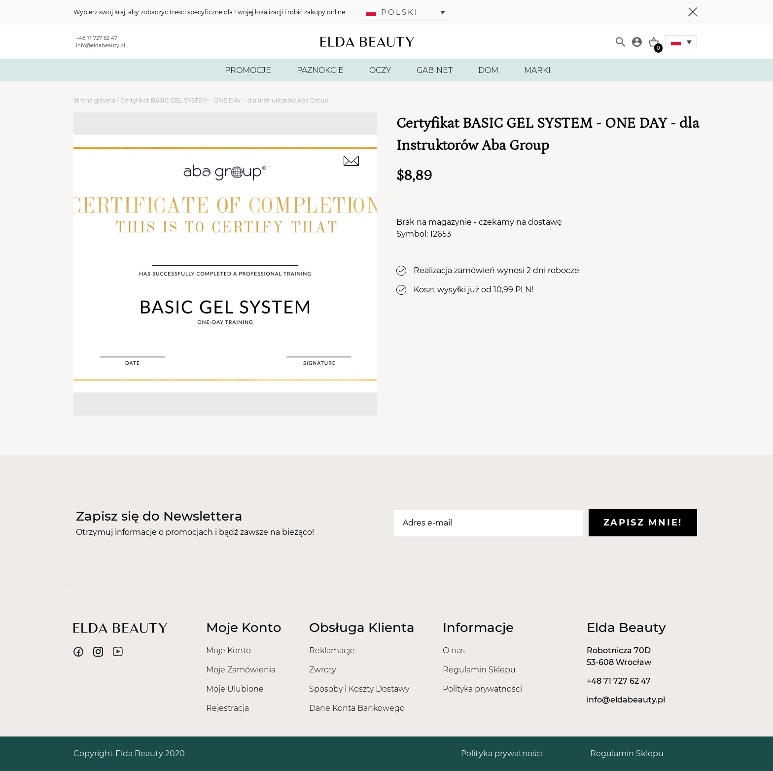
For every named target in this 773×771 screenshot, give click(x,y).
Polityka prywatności (482, 689)
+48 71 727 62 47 (96, 38)
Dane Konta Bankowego (357, 708)
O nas (454, 650)
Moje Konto (228, 650)
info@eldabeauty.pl (100, 45)
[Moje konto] (637, 42)
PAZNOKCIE (320, 70)
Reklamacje (332, 650)
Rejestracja (227, 708)
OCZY (380, 70)
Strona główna (94, 100)
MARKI (537, 70)
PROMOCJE (248, 70)
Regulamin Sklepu (479, 669)
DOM (488, 70)
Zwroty (322, 669)
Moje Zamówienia (241, 669)
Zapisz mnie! (642, 522)
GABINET (435, 70)
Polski (392, 12)
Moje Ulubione (235, 689)
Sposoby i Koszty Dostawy (359, 689)
